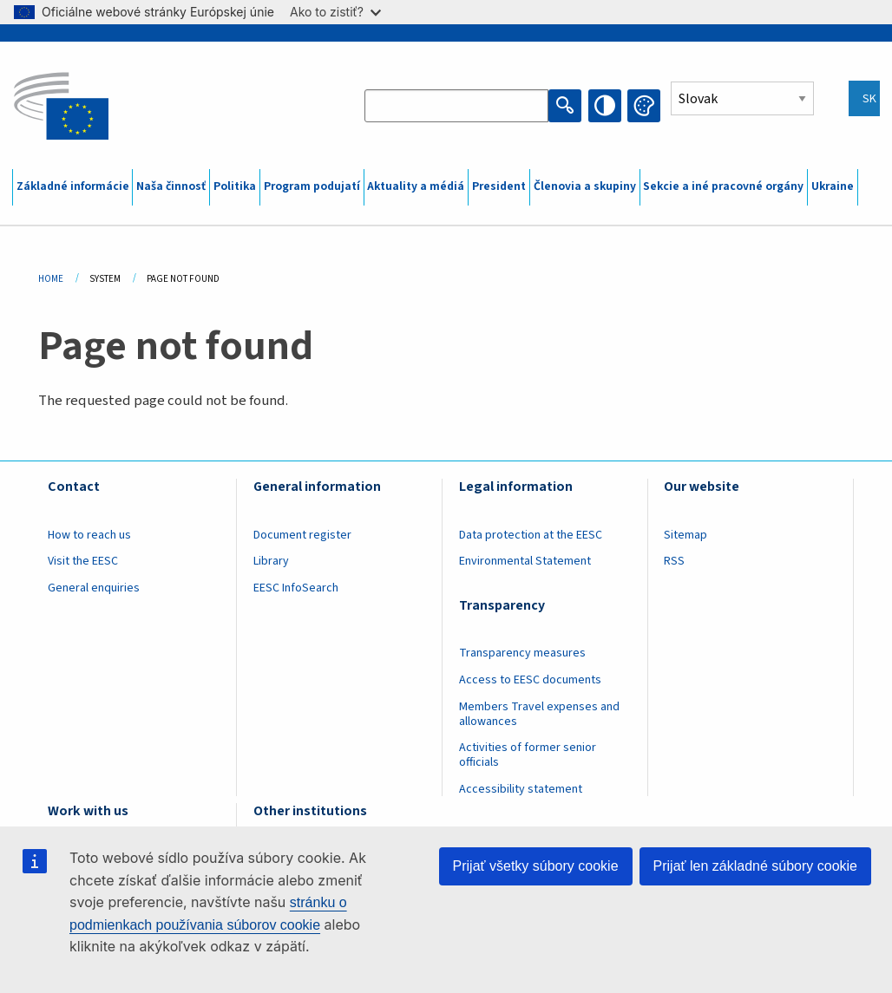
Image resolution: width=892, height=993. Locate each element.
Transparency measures (522, 653)
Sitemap (685, 535)
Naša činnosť (171, 186)
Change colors (643, 105)
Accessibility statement (520, 789)
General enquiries (94, 588)
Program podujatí (312, 186)
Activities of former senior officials (527, 755)
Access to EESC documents (530, 680)
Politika (234, 186)
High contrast (604, 105)
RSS (674, 561)
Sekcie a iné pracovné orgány (723, 186)
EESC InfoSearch (295, 588)
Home (50, 278)
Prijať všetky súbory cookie (536, 866)
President (499, 186)
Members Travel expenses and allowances (539, 714)
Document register (302, 535)
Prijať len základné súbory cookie (755, 866)
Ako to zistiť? (335, 11)
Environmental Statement (525, 561)
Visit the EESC (83, 561)
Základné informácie (72, 186)
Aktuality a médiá (415, 186)
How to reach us (89, 535)
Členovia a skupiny (585, 186)
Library (271, 561)
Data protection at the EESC (530, 535)
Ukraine (832, 186)
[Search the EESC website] (456, 105)
